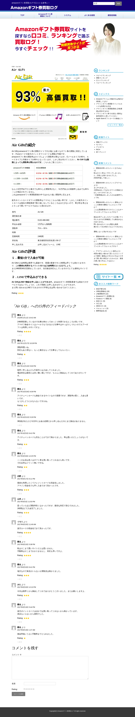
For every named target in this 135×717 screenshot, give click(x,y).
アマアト (99, 251)
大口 (97, 303)
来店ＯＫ (99, 301)
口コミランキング (102, 80)
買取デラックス (102, 142)
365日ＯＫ (100, 306)
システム (67, 15)
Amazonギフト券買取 (104, 296)
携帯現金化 (100, 311)
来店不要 (99, 289)
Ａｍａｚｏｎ (101, 308)
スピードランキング (103, 75)
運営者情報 (112, 15)
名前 (13, 684)
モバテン (99, 145)
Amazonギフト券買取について (45, 15)
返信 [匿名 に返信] (20, 335)
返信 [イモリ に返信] (20, 536)
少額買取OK (100, 294)
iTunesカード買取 (102, 299)
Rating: (15, 689)
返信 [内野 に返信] (20, 494)
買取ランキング (102, 78)
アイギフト (100, 147)
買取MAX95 (100, 168)
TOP (23, 15)
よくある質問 (90, 15)
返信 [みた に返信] (20, 599)
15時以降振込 (101, 291)
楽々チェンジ (101, 152)
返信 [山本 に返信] (20, 516)
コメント (17, 655)
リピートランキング (103, 83)
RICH (98, 149)
